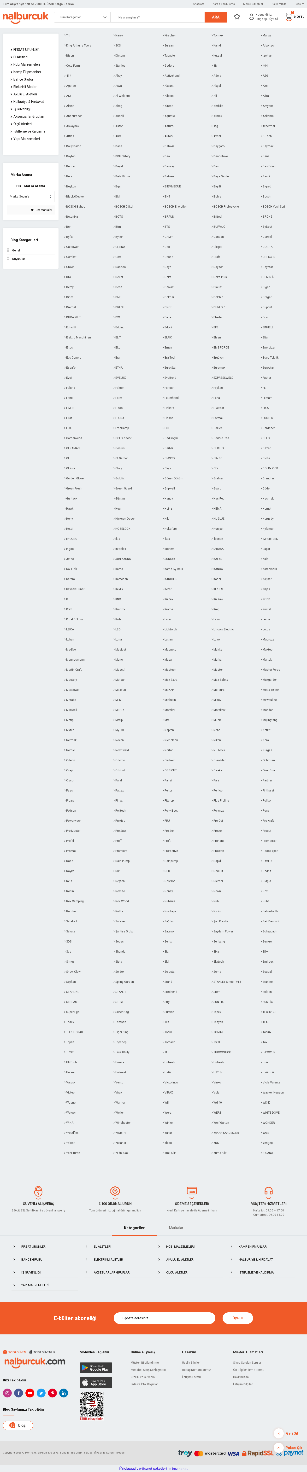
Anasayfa (198, 4)
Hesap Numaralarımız (196, 1370)
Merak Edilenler (253, 4)
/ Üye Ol (272, 19)
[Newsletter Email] (164, 1318)
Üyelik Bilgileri (191, 1362)
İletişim (299, 4)
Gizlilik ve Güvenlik (143, 1377)
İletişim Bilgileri (243, 1384)
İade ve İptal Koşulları (145, 1384)
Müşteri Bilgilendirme (145, 1362)
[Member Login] (251, 17)
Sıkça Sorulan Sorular (247, 1362)
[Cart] (294, 16)
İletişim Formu (191, 1377)
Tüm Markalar (41, 210)
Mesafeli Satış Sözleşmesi (148, 1370)
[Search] (168, 17)
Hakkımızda (279, 4)
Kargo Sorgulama (224, 4)
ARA (216, 17)
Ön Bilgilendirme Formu (248, 1370)
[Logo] (25, 18)
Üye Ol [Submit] (238, 1318)
